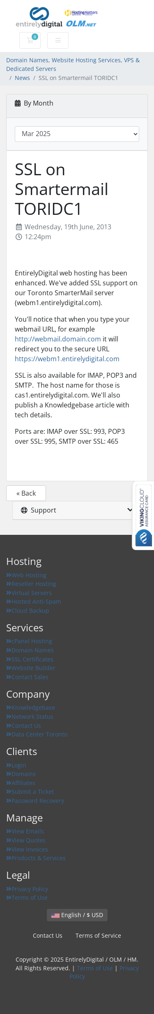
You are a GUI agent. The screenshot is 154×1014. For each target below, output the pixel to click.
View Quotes (26, 840)
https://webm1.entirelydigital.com (67, 358)
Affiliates (20, 783)
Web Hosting (26, 575)
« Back (26, 493)
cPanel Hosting (29, 641)
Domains (21, 774)
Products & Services (36, 858)
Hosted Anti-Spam (33, 601)
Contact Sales (27, 677)
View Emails (25, 831)
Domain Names (30, 650)
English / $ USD (77, 915)
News (22, 78)
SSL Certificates (29, 659)
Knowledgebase (30, 707)
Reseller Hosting (31, 584)
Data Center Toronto (36, 734)
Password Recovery (35, 801)
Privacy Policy (27, 889)
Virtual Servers (29, 593)
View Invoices (27, 849)
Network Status (29, 716)
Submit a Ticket (30, 791)
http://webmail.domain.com (58, 338)
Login (16, 765)
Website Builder (30, 668)
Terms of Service (98, 935)
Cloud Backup (27, 610)
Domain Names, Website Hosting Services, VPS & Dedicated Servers (73, 64)
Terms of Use (27, 897)
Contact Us (23, 725)
